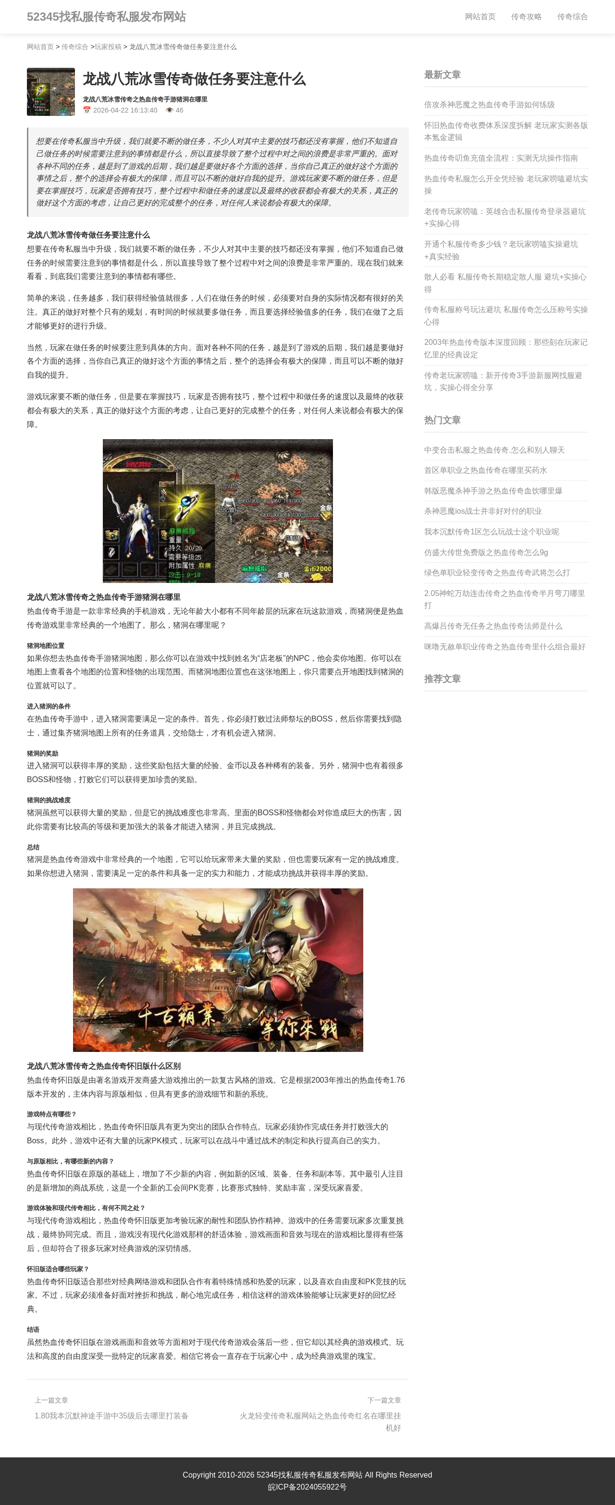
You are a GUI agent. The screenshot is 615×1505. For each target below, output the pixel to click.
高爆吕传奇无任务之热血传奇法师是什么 (493, 626)
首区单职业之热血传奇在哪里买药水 (485, 470)
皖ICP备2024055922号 (307, 1487)
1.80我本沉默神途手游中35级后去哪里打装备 (112, 1416)
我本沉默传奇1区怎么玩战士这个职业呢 (491, 532)
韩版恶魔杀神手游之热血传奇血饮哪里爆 (493, 491)
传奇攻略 (526, 17)
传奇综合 (572, 17)
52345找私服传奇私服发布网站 (106, 16)
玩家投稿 (108, 47)
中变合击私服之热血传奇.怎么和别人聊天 (494, 450)
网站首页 (480, 17)
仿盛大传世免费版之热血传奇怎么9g (486, 552)
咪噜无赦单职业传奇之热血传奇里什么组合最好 (505, 647)
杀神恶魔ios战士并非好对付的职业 (482, 511)
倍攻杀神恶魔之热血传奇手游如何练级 (489, 105)
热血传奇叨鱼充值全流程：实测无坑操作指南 (501, 158)
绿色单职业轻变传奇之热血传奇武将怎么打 (497, 573)
